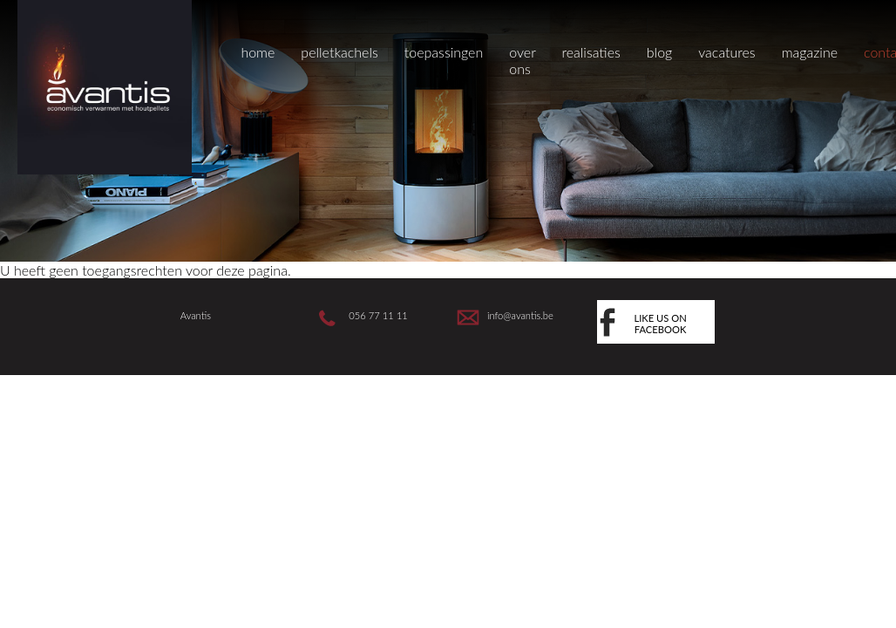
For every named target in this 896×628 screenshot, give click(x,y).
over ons (522, 60)
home (258, 52)
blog (659, 52)
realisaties (590, 52)
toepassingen (443, 52)
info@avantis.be (520, 315)
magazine (810, 52)
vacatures (726, 52)
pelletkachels (339, 52)
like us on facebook (660, 323)
